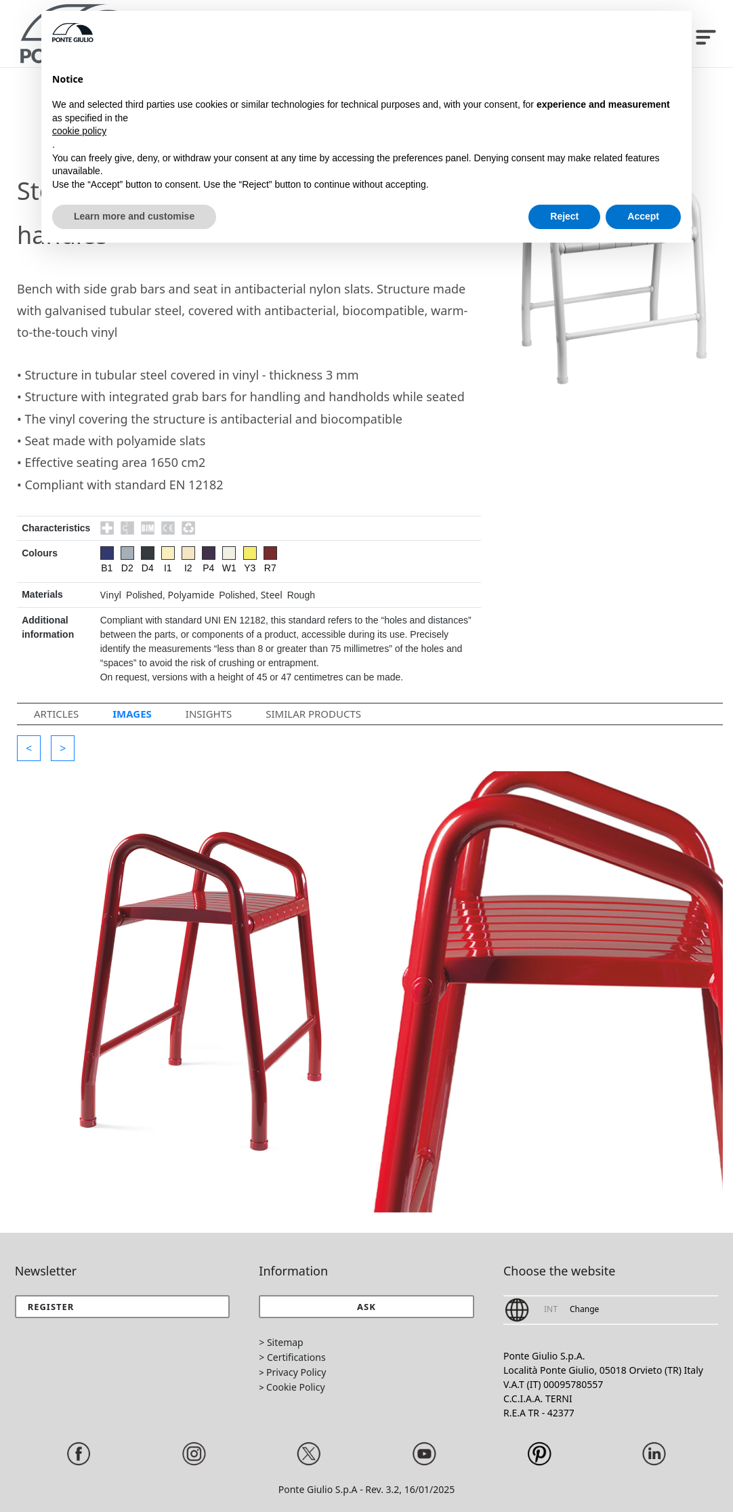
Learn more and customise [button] (134, 216)
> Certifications (292, 1357)
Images (132, 713)
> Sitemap (281, 1342)
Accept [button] (643, 216)
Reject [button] (564, 216)
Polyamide (191, 594)
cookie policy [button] (79, 130)
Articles (56, 713)
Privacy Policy (296, 1372)
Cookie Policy (295, 1387)
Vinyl (110, 594)
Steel (271, 594)
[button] (29, 748)
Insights (209, 713)
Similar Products (313, 713)
